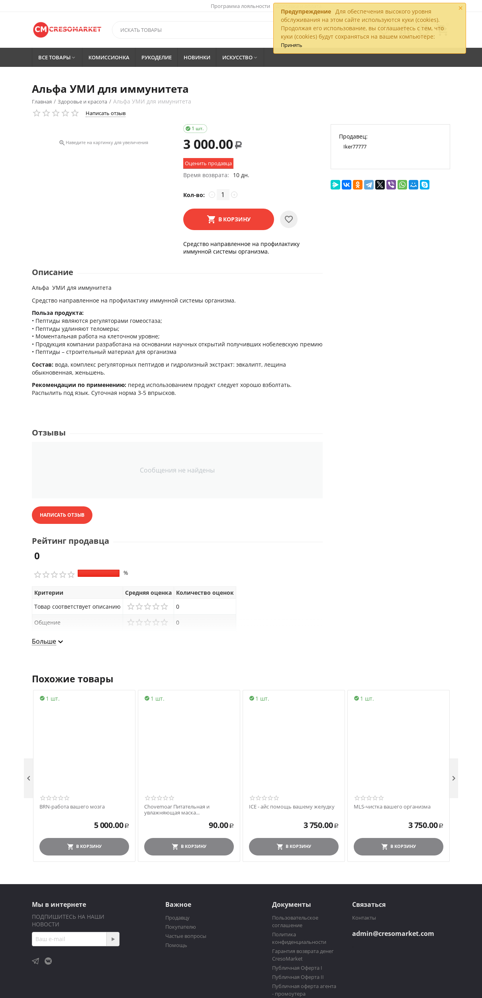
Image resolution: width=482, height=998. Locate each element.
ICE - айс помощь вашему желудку (292, 807)
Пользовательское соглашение (295, 921)
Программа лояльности (240, 6)
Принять (291, 45)
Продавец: (353, 136)
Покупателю (180, 926)
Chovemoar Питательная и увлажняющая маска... (177, 810)
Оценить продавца (208, 163)
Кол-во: (194, 195)
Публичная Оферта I (297, 967)
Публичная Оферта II (298, 976)
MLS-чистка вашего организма (392, 807)
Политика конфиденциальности (299, 938)
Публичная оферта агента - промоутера (304, 989)
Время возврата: (206, 175)
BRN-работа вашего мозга (72, 807)
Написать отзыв (105, 113)
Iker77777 (354, 146)
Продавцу (177, 917)
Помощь (176, 945)
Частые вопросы (185, 935)
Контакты (364, 917)
